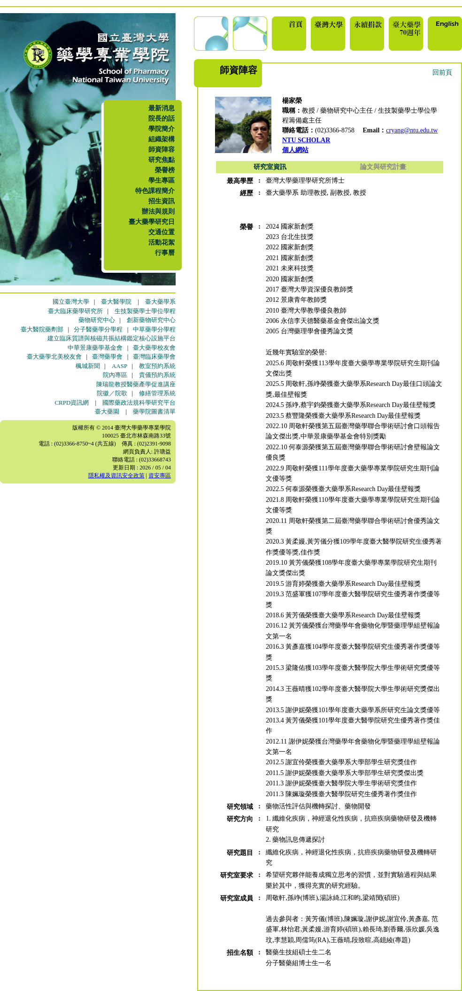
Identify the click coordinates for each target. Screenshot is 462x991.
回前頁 (442, 72)
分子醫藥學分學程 (98, 329)
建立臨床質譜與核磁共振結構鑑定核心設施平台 (111, 338)
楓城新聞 (88, 365)
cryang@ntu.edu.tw (412, 130)
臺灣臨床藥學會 (154, 356)
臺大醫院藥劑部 (42, 329)
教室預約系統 (157, 365)
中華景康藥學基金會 (95, 347)
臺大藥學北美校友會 (54, 356)
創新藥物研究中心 (151, 319)
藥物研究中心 (96, 319)
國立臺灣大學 (71, 301)
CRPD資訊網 (71, 402)
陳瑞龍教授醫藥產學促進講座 (136, 384)
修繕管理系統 (157, 393)
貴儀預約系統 (157, 374)
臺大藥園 (107, 411)
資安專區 (159, 475)
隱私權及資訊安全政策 (116, 475)
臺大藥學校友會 (154, 347)
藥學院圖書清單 (154, 411)
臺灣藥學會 (107, 356)
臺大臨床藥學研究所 (75, 311)
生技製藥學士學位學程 (145, 311)
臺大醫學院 (116, 301)
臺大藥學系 (160, 301)
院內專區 (115, 374)
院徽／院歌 (112, 393)
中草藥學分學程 (154, 329)
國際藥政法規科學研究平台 (139, 402)
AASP (119, 365)
